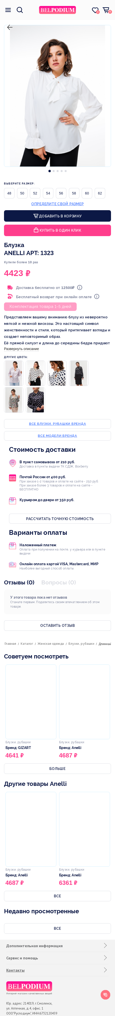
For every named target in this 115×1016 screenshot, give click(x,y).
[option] (50, 170)
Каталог (27, 644)
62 (100, 193)
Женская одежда (51, 644)
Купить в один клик (60, 230)
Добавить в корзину (60, 216)
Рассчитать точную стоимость (60, 519)
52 (35, 193)
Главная (10, 644)
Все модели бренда (57, 436)
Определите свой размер (57, 204)
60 (87, 193)
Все (57, 896)
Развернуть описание (21, 349)
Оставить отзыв (57, 626)
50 (22, 193)
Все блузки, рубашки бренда (57, 424)
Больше (57, 769)
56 (61, 193)
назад (9, 23)
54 (48, 193)
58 (74, 193)
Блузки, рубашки (81, 644)
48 (9, 193)
